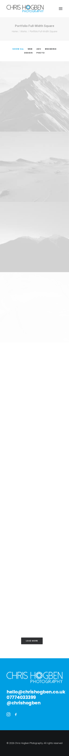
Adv (38, 48)
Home (15, 31)
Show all (17, 48)
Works (23, 31)
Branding (50, 48)
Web (30, 48)
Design (28, 52)
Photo (40, 52)
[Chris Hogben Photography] (25, 8)
